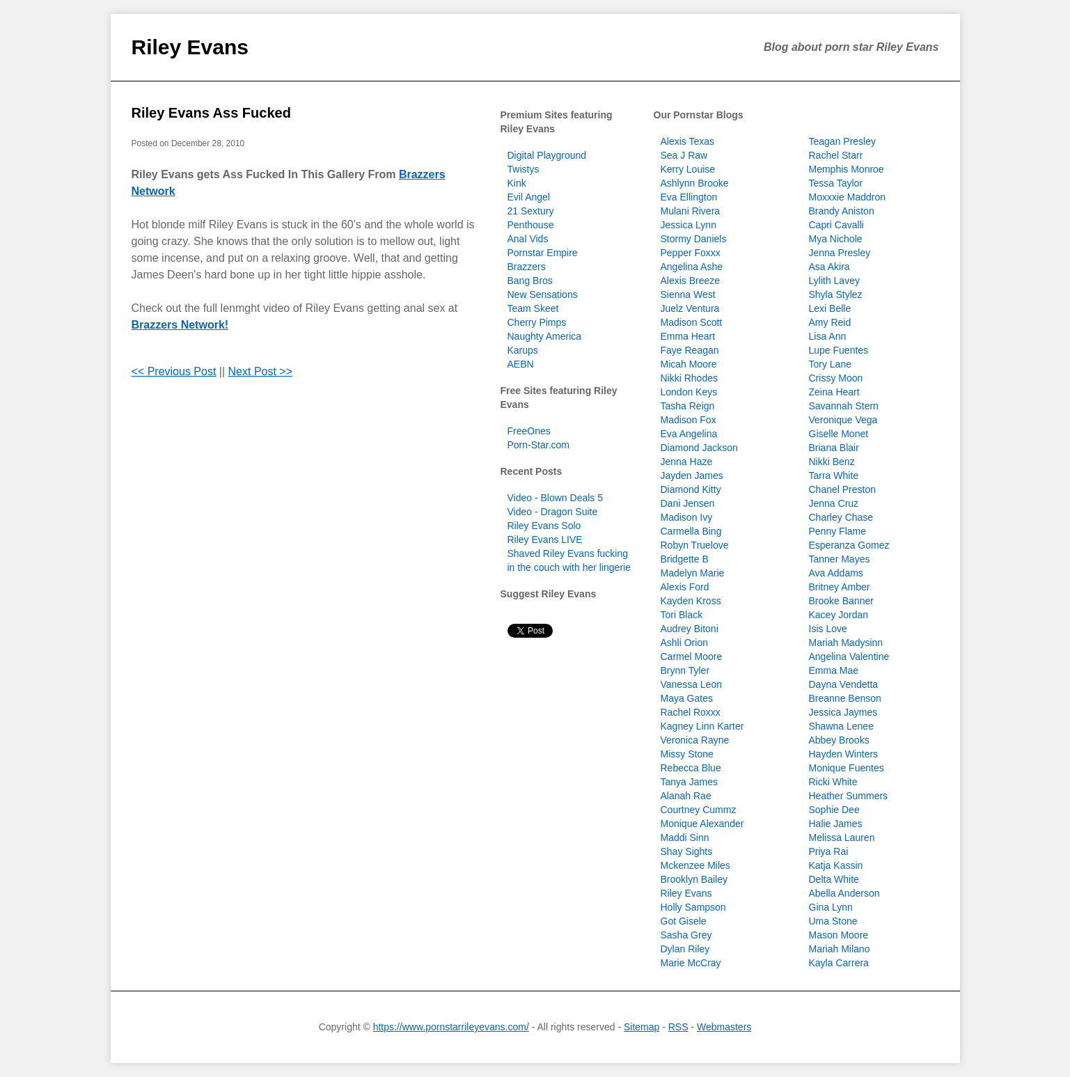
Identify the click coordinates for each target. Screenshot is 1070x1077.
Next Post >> (260, 371)
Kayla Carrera (839, 962)
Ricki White (833, 781)
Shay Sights (687, 851)
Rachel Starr (836, 155)
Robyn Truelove (695, 545)
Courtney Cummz (699, 809)
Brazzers (527, 266)
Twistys (524, 169)
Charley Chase (841, 517)
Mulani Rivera (691, 211)
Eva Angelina (689, 433)
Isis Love (828, 628)
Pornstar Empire (543, 252)
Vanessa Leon (691, 684)
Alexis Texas (688, 141)
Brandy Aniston (841, 211)
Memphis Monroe (846, 169)
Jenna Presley (840, 252)
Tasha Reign (688, 405)
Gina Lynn (831, 907)
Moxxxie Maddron (847, 197)
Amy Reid (830, 322)
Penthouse (531, 224)
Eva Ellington (689, 197)
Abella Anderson (844, 893)
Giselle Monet (839, 433)
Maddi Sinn (685, 837)
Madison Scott (692, 322)
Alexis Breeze (691, 280)
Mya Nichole (836, 238)
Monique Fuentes (846, 767)
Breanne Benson (845, 698)
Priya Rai (829, 851)
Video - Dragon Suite (553, 511)
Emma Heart (688, 336)
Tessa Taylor (836, 183)
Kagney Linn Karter (702, 726)
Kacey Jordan (839, 614)
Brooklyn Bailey (694, 879)
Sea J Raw (684, 155)
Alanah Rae (686, 795)
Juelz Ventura (690, 308)
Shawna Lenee (841, 726)
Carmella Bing (691, 531)
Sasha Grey (686, 935)
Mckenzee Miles (695, 865)
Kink (517, 183)
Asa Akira (829, 266)
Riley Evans (190, 47)
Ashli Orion (684, 642)
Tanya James (689, 781)
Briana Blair (834, 447)
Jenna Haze (687, 461)
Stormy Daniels (694, 238)
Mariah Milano (839, 948)
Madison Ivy (687, 517)
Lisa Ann (828, 336)
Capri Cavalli (836, 224)
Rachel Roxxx (691, 712)
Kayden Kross (691, 600)
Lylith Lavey (834, 280)
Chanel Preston (842, 489)
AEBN (521, 364)
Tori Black (682, 614)
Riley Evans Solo (544, 525)
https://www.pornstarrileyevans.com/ (451, 1026)
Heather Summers (848, 795)
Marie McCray (691, 962)
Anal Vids (528, 238)
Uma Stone (833, 921)
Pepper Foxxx (691, 252)
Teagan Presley (842, 141)
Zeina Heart (834, 392)
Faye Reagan (690, 350)
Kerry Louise (688, 169)
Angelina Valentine (849, 656)
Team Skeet (533, 308)
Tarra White (834, 475)
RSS (678, 1026)
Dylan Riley (685, 948)
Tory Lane (830, 364)
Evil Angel (529, 197)
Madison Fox (688, 419)
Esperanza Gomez (849, 545)
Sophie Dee (834, 809)
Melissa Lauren (842, 837)
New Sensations (543, 294)
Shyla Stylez (836, 294)
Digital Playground (547, 155)
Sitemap (641, 1026)
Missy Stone (687, 754)
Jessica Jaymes (843, 712)
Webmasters (724, 1026)
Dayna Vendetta (844, 684)
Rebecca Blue (691, 767)
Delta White (834, 879)
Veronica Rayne (695, 740)
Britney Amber (839, 586)
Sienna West (688, 294)
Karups (523, 350)
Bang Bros (530, 280)
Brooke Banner (841, 600)
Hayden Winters (844, 754)
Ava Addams (836, 573)
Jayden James (692, 475)
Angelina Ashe (692, 266)
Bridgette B (685, 559)
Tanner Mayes (839, 559)
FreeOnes (529, 431)
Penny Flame (837, 531)
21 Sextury (531, 211)
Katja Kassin (836, 865)
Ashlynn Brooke (695, 183)
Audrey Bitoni (689, 628)
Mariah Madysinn (846, 642)
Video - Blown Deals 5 (555, 497)
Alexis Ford (685, 586)
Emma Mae (834, 670)
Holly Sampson (693, 907)
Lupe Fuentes (839, 350)
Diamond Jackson (699, 447)
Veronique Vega (843, 419)
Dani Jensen (688, 503)
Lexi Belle (830, 308)
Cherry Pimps (537, 322)
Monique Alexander (702, 823)
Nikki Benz (832, 461)
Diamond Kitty (691, 489)
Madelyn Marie (693, 573)
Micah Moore (689, 364)
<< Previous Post (174, 371)
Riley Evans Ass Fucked (211, 112)
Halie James (836, 823)
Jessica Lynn (688, 224)
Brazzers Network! (180, 325)
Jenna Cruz (834, 503)
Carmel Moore (692, 656)
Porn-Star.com (538, 444)
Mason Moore (839, 935)
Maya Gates (687, 698)
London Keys (689, 392)
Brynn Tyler (685, 670)
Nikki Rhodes (689, 378)
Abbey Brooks (839, 740)
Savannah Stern (844, 405)
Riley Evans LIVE (545, 539)
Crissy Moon (836, 378)
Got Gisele (684, 921)
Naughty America (545, 336)
